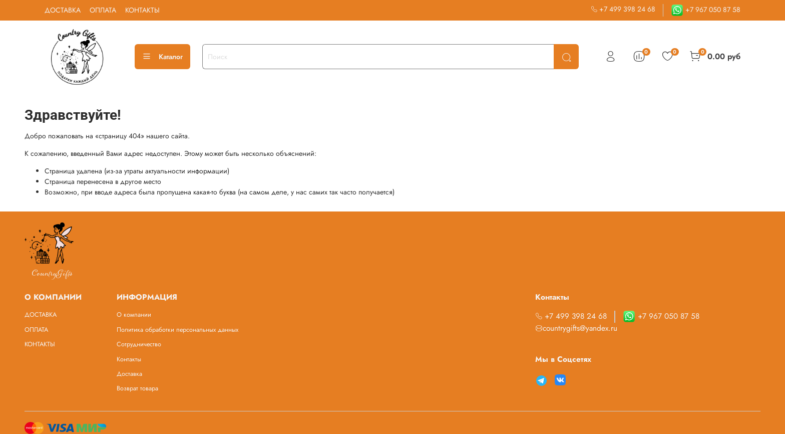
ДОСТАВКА (63, 10)
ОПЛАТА (103, 10)
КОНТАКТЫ (142, 10)
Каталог (162, 57)
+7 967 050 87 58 (705, 10)
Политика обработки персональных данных (177, 329)
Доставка (129, 373)
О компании (134, 314)
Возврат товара (137, 388)
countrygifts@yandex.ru (576, 328)
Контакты (129, 359)
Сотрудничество (139, 344)
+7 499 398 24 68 (623, 9)
